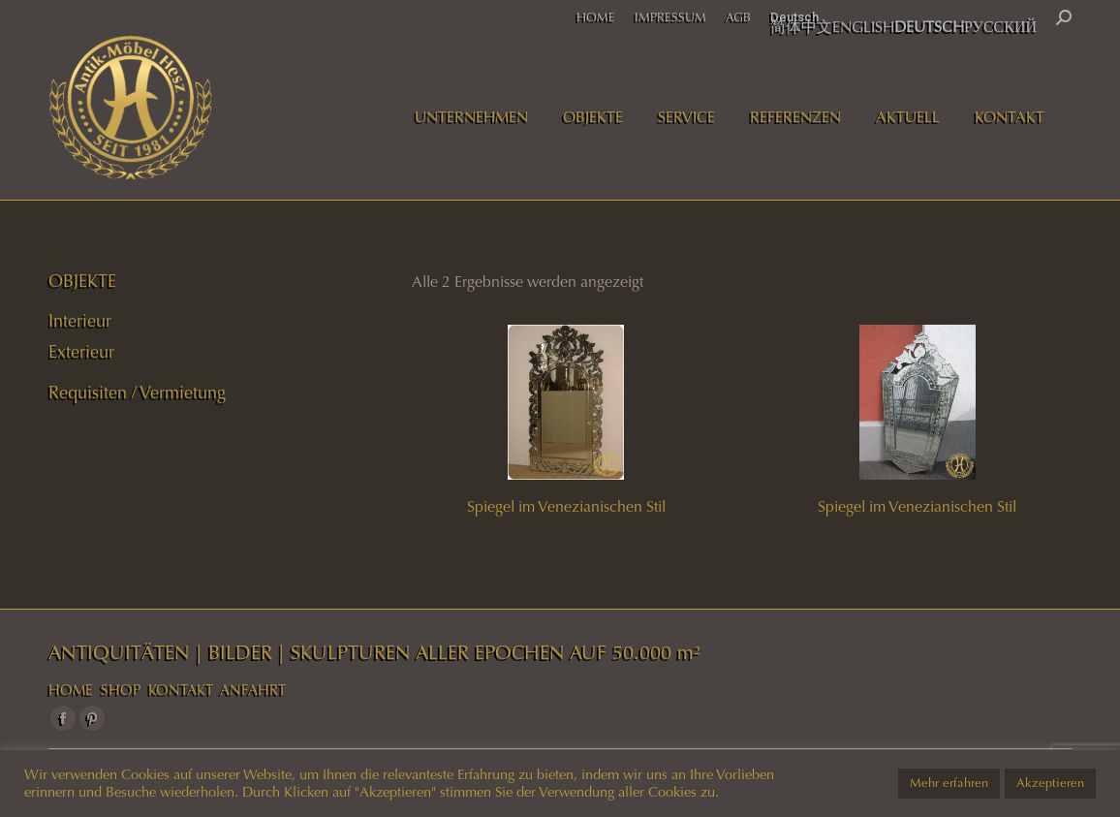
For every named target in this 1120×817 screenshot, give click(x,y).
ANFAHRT (253, 690)
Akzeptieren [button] (1050, 783)
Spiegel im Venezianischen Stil (566, 506)
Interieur (79, 320)
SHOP (120, 690)
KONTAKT (180, 690)
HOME (70, 690)
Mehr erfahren (949, 783)
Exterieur (81, 351)
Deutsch (794, 17)
